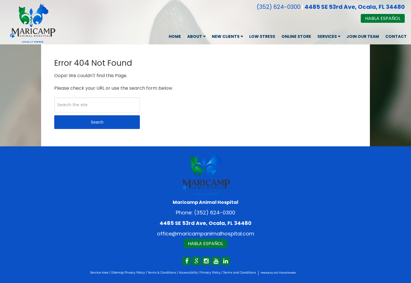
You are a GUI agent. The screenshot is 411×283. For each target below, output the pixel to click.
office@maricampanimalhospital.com (205, 233)
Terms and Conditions (239, 272)
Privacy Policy (135, 272)
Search (97, 122)
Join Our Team (362, 36)
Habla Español (382, 18)
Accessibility (188, 272)
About (194, 36)
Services (327, 36)
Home (175, 36)
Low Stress (262, 36)
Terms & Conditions (162, 272)
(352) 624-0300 (279, 7)
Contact (396, 36)
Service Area (99, 272)
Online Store (296, 36)
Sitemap (117, 272)
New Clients (225, 36)
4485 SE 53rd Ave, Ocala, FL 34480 (355, 7)
